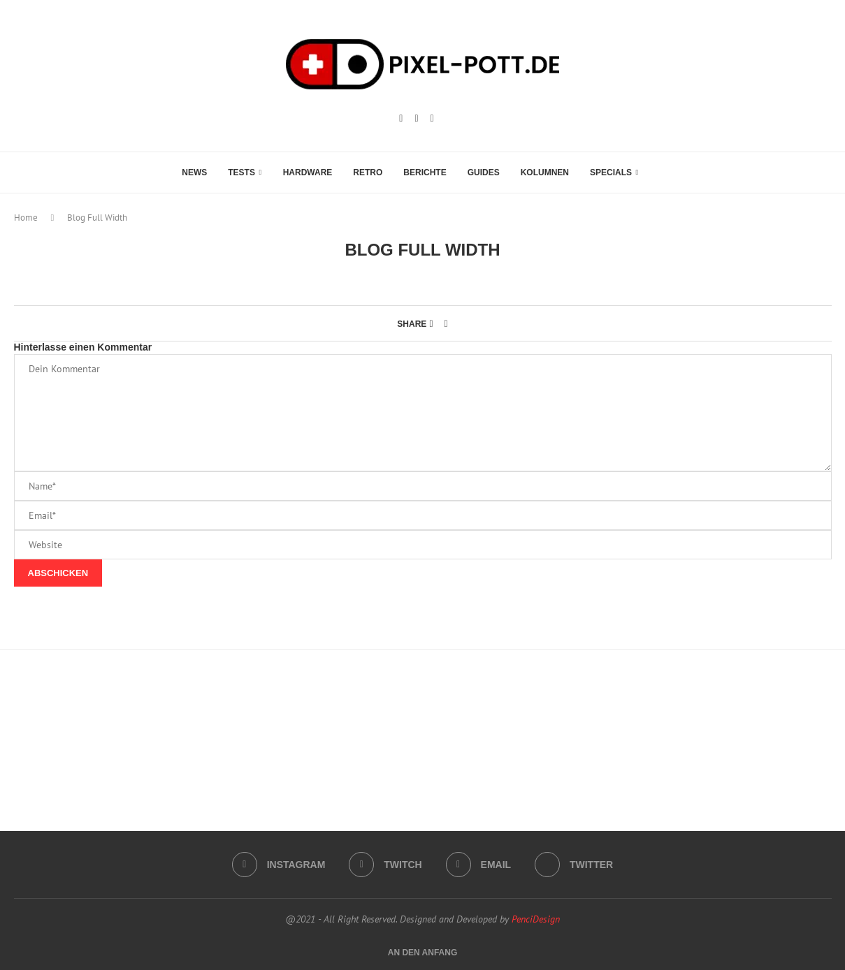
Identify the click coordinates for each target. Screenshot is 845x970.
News (194, 172)
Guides (484, 172)
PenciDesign (536, 919)
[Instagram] (401, 119)
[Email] (432, 119)
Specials (611, 172)
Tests (241, 172)
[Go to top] (423, 952)
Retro (367, 172)
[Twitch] (416, 119)
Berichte (424, 172)
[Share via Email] (446, 323)
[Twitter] (574, 864)
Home (26, 217)
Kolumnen (545, 172)
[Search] (656, 172)
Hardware (308, 172)
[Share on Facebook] (431, 323)
